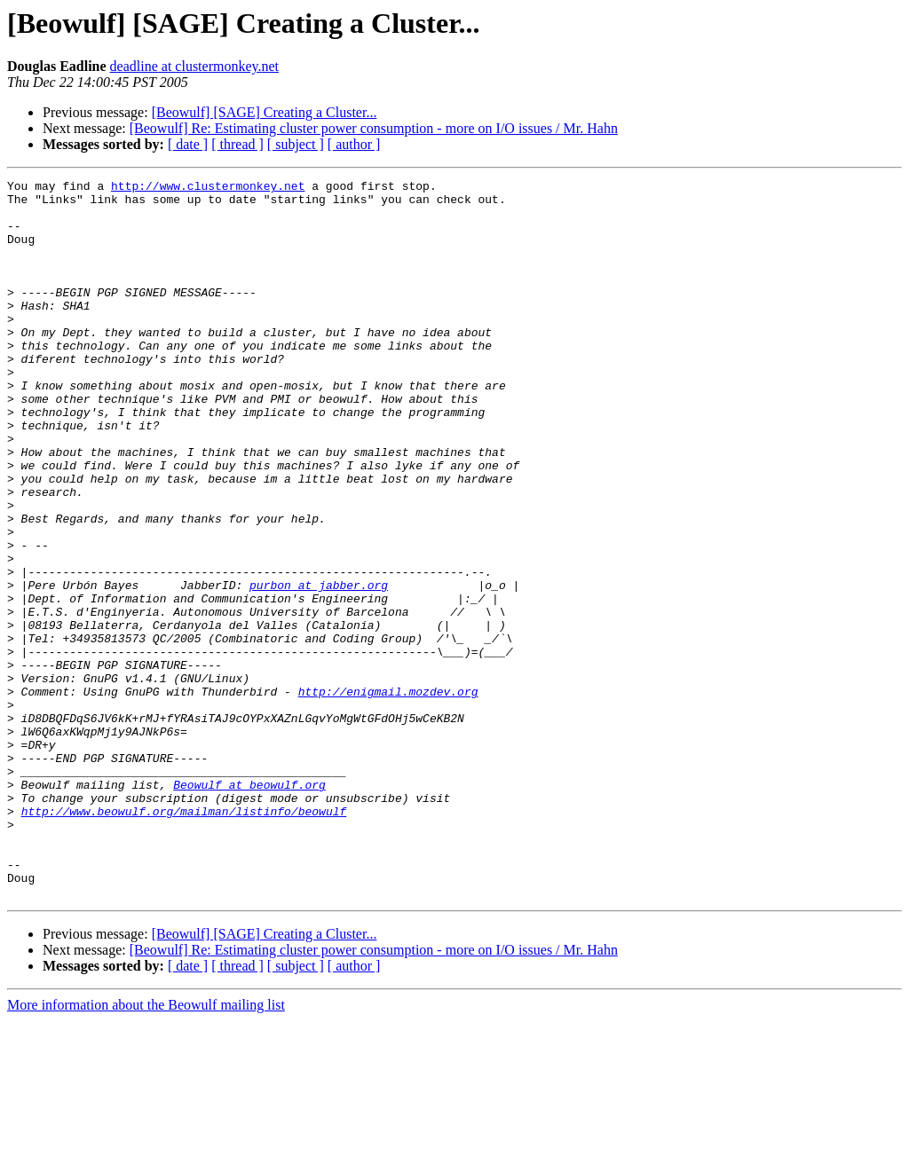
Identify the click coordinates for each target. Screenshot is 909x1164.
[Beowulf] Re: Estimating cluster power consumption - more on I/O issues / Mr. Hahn (374, 128)
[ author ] (354, 144)
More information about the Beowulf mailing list (146, 1148)
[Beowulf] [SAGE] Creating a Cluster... (264, 112)
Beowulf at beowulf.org (249, 907)
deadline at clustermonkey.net (194, 66)
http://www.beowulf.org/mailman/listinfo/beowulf (184, 939)
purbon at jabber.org (318, 667)
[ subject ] (295, 144)
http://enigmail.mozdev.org (388, 795)
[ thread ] (237, 144)
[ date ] (188, 144)
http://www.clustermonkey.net (207, 188)
